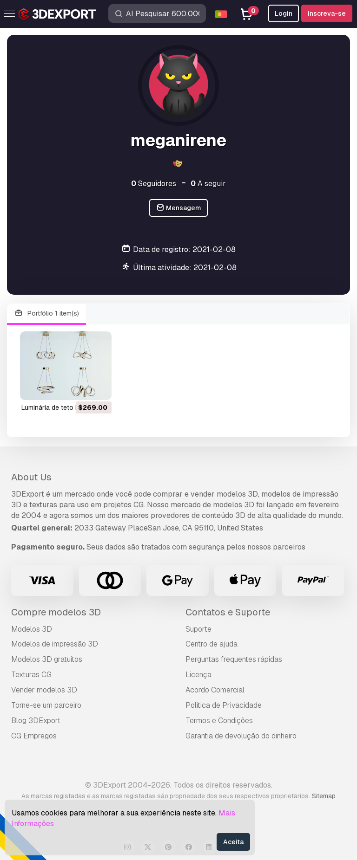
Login (283, 13)
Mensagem (179, 208)
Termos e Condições (219, 720)
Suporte (198, 629)
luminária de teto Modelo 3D (64, 407)
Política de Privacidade (223, 705)
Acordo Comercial (215, 690)
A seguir (208, 183)
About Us (31, 477)
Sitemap (324, 796)
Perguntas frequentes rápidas (233, 659)
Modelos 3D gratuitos (46, 659)
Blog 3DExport (35, 720)
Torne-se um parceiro (46, 705)
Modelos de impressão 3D (54, 644)
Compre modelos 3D (56, 612)
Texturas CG (31, 674)
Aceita (233, 842)
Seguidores (153, 183)
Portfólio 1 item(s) (46, 313)
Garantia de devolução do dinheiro (241, 736)
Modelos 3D (31, 629)
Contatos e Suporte (227, 612)
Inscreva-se (327, 13)
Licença (198, 674)
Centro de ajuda (211, 644)
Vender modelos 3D (44, 690)
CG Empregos (34, 736)
